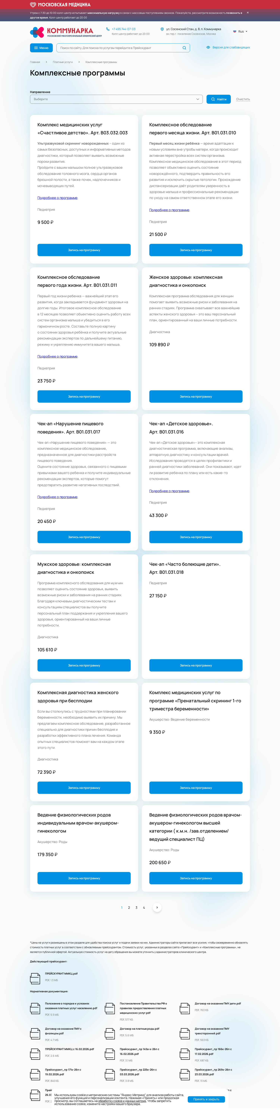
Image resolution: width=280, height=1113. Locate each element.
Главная (35, 62)
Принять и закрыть (206, 1099)
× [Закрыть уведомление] (248, 12)
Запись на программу (84, 250)
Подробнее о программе (57, 197)
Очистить (243, 99)
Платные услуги (63, 62)
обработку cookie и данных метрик (122, 1101)
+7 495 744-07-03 (124, 29)
